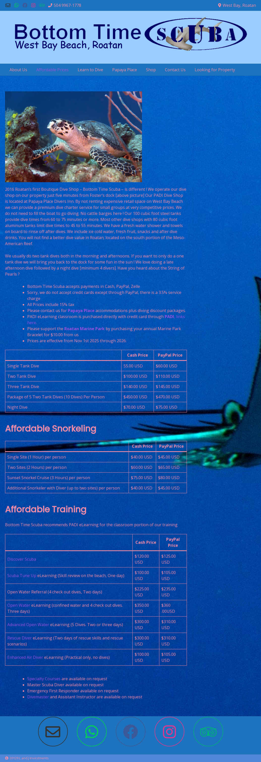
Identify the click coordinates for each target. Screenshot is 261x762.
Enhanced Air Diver (25, 657)
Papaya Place (124, 69)
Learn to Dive (90, 69)
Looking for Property (215, 69)
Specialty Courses (44, 678)
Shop (151, 69)
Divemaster (38, 697)
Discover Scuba (21, 559)
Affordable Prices (52, 69)
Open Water (18, 605)
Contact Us (175, 69)
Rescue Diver (19, 638)
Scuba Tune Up (21, 575)
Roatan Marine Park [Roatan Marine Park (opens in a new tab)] (84, 328)
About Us (18, 69)
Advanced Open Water (28, 624)
